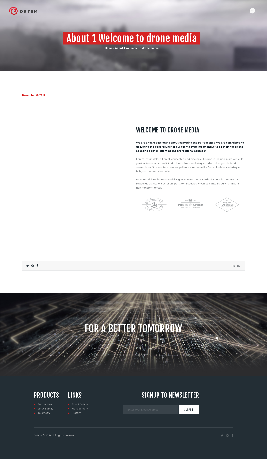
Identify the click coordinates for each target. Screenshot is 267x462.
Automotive (45, 398)
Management (80, 403)
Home (109, 48)
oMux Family (45, 403)
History (76, 407)
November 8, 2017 (33, 95)
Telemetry (44, 407)
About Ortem (80, 398)
